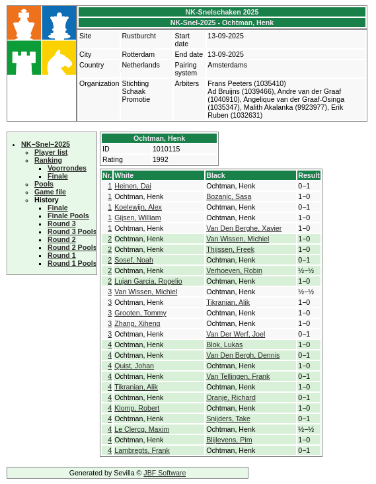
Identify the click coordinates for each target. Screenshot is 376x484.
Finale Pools (68, 216)
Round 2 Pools (72, 247)
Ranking (48, 160)
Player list (50, 152)
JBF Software (164, 473)
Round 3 (62, 223)
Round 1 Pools (72, 263)
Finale (58, 176)
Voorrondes (67, 168)
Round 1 (62, 255)
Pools (44, 184)
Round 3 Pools (72, 231)
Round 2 (62, 239)
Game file (50, 192)
